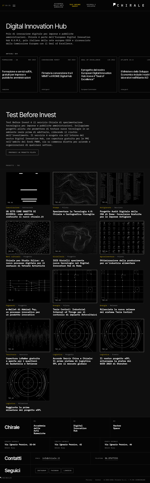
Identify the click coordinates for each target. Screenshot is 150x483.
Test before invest (75, 5)
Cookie (98, 480)
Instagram (41, 470)
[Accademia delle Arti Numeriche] (50, 427)
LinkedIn (67, 470)
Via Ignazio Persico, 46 (118, 444)
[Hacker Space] (130, 427)
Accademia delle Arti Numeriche (59, 5)
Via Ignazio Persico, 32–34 (20, 444)
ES (10, 5)
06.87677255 (111, 458)
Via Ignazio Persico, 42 (68, 444)
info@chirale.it (51, 458)
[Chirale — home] (129, 5)
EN (6, 5)
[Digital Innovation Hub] (90, 427)
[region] (75, 75)
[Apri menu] (14, 5)
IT (3, 5)
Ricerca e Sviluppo (91, 5)
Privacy (89, 480)
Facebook (55, 470)
